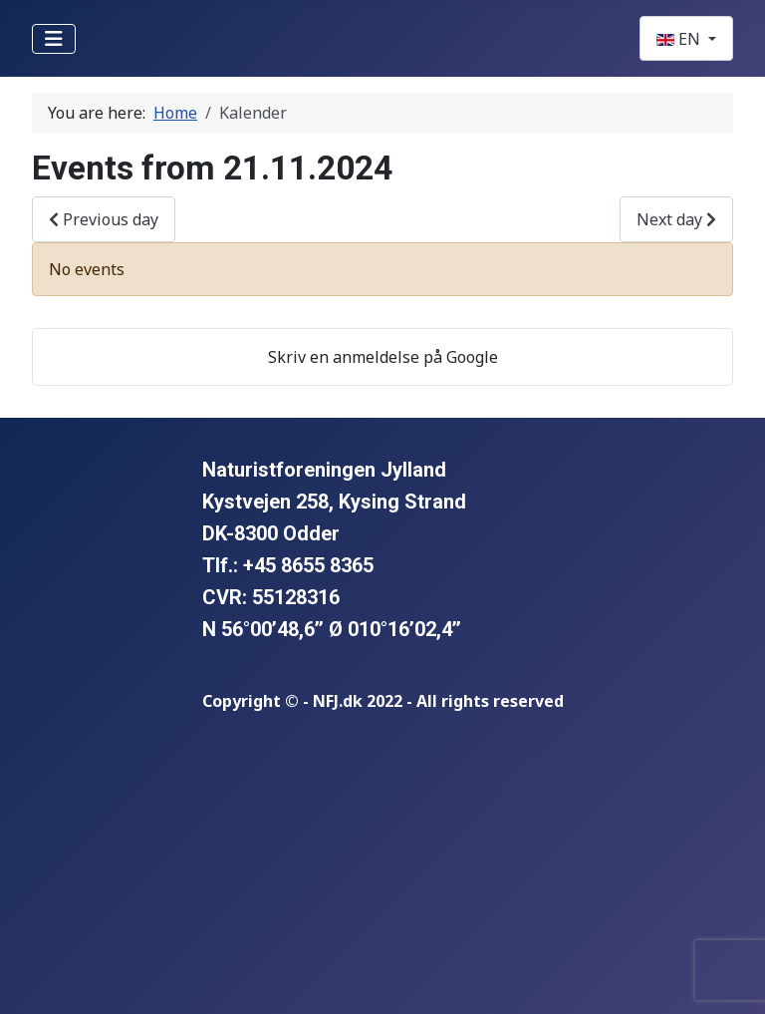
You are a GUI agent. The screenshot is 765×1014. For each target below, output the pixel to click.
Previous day (103, 219)
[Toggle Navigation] (54, 39)
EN (680, 39)
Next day (676, 219)
